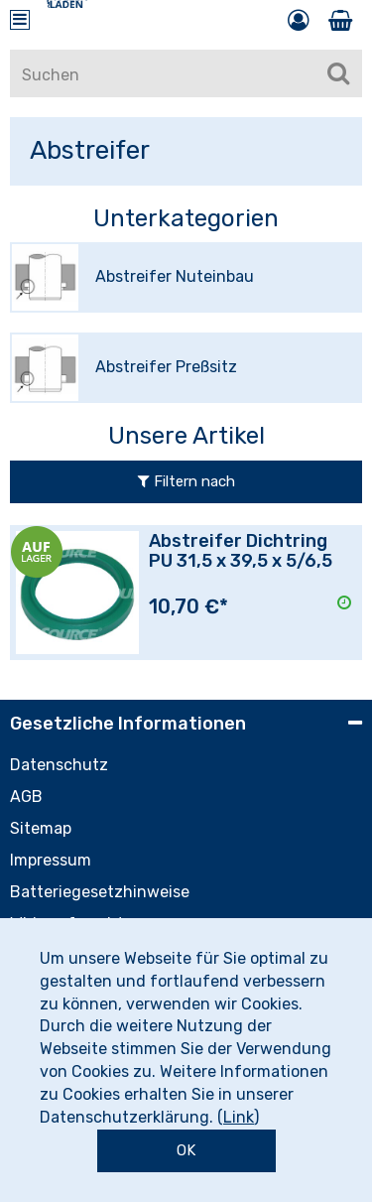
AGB (26, 796)
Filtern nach (186, 481)
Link (238, 1117)
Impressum (50, 860)
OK (186, 1150)
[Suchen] (338, 73)
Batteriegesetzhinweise (99, 891)
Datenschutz (59, 764)
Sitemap (40, 828)
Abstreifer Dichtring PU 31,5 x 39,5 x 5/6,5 (240, 551)
